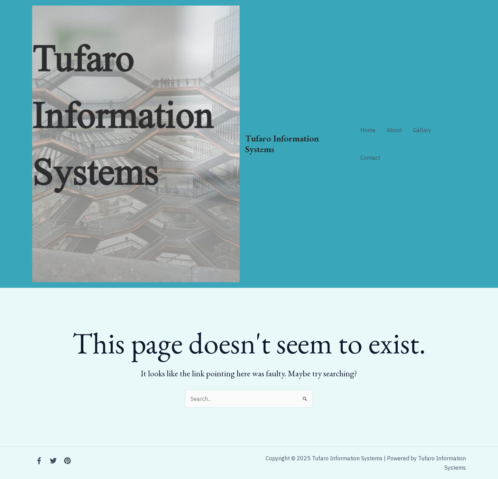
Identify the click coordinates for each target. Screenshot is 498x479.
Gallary (422, 130)
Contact (370, 157)
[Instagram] (67, 461)
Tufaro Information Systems (282, 143)
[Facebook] (39, 461)
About (394, 130)
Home (368, 130)
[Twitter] (53, 461)
